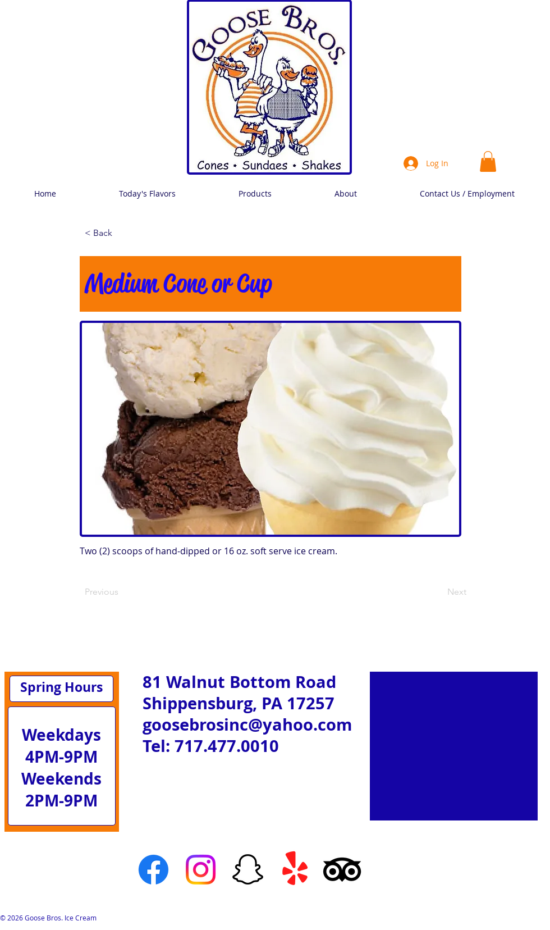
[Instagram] (201, 870)
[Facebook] (153, 870)
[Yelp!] (295, 870)
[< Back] (122, 233)
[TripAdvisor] (342, 870)
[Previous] (122, 592)
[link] (488, 161)
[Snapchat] (248, 870)
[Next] (438, 592)
